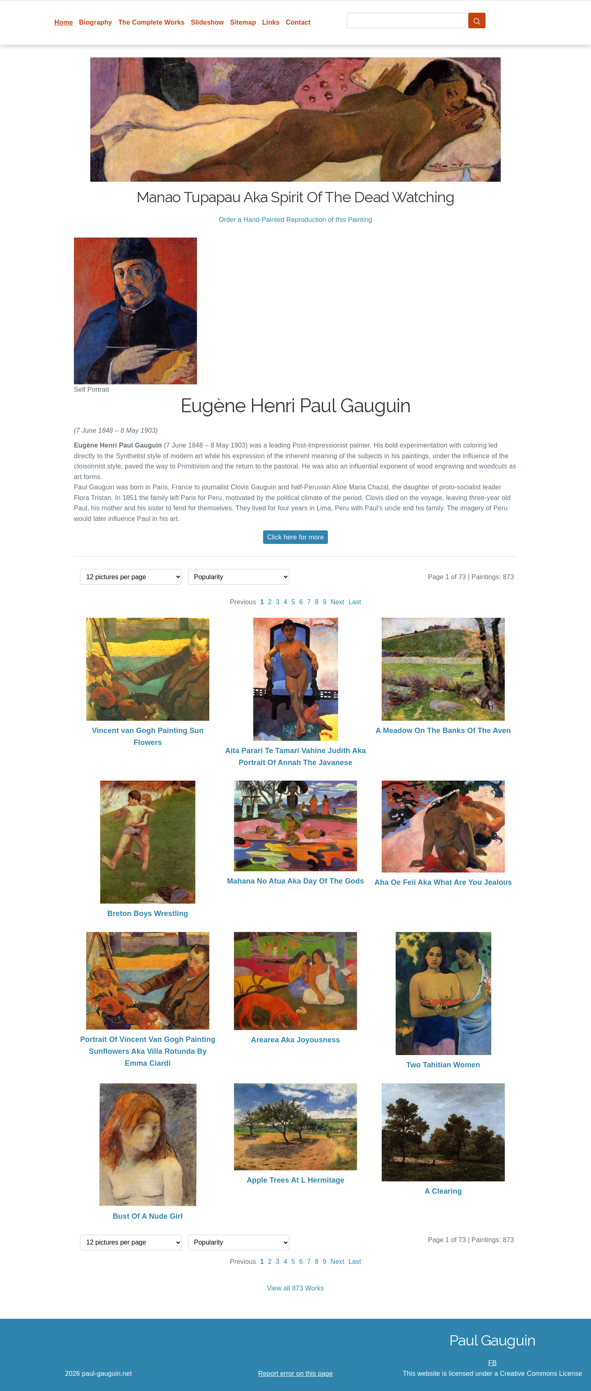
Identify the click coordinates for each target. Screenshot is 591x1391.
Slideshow (207, 22)
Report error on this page (295, 1373)
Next (337, 601)
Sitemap (243, 22)
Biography (95, 22)
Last (354, 601)
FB (492, 1362)
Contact (298, 22)
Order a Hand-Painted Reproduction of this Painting (295, 219)
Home (64, 22)
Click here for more (295, 537)
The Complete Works (151, 22)
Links (271, 22)
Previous (243, 601)
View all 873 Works (295, 1288)
